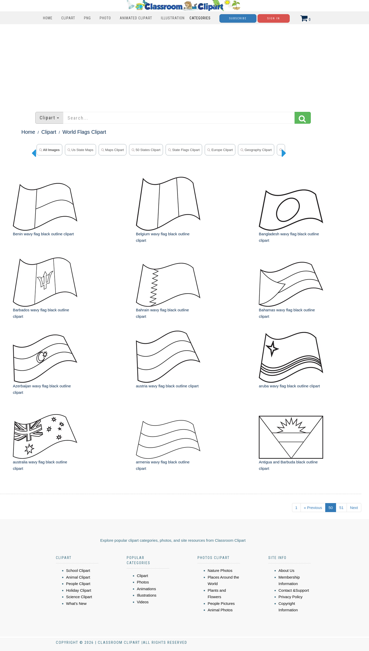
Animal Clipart (78, 577)
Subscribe (238, 18)
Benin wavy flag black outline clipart (43, 234)
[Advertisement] (184, 65)
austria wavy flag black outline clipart (167, 386)
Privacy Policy (291, 597)
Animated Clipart (136, 18)
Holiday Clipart (78, 590)
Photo (105, 18)
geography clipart (256, 150)
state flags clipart (184, 150)
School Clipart (78, 570)
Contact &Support (294, 590)
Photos (143, 582)
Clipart (68, 18)
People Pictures (221, 603)
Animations (146, 589)
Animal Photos (220, 610)
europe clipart (220, 150)
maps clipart (112, 150)
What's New (76, 603)
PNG (87, 18)
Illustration (173, 18)
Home (48, 18)
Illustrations (147, 595)
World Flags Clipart (84, 132)
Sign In (273, 18)
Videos (143, 602)
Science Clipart (79, 597)
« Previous (313, 507)
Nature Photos (220, 570)
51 (341, 507)
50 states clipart (146, 150)
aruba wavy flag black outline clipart (289, 386)
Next (354, 507)
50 (331, 507)
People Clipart (78, 583)
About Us (287, 570)
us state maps (80, 150)
